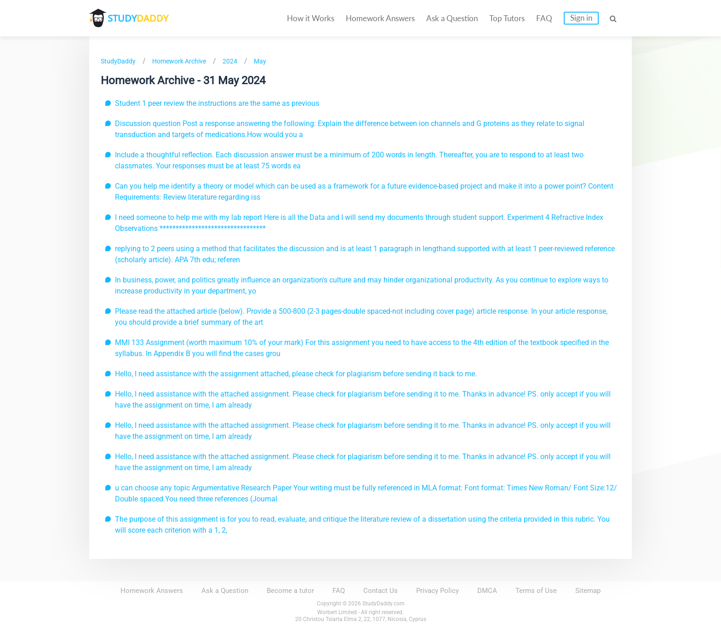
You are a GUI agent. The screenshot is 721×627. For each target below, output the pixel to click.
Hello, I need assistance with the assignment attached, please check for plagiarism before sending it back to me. (296, 373)
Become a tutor (290, 591)
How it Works (310, 18)
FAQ (544, 18)
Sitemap (588, 591)
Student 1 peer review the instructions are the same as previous (217, 103)
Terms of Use (536, 591)
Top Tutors (507, 18)
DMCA (487, 591)
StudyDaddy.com (383, 603)
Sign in (581, 18)
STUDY (138, 18)
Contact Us (380, 591)
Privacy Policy (437, 591)
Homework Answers (380, 18)
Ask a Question (452, 18)
